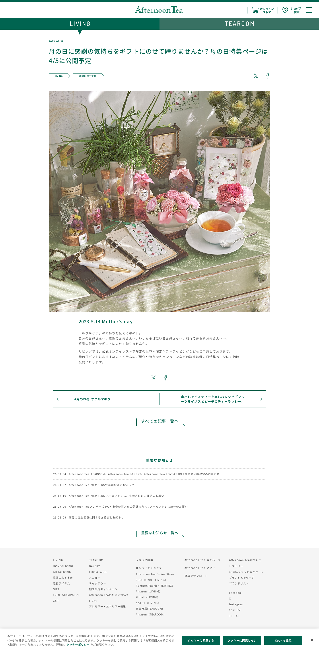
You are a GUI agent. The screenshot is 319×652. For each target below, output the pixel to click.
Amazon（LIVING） (149, 591)
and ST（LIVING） (148, 603)
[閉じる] (312, 640)
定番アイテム (61, 583)
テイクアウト (97, 583)
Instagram (236, 604)
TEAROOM (96, 560)
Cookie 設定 (283, 640)
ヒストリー (236, 566)
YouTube (235, 610)
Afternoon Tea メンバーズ (203, 560)
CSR (55, 600)
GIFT (56, 589)
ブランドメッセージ (242, 577)
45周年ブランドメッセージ (246, 572)
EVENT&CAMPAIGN (66, 595)
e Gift (93, 600)
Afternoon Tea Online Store (155, 574)
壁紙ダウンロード (196, 576)
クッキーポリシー (77, 644)
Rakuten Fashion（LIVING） (155, 585)
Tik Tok (234, 615)
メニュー (94, 577)
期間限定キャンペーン (103, 589)
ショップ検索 (144, 560)
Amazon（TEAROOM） (151, 614)
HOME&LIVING (63, 566)
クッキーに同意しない (242, 640)
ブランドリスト (239, 583)
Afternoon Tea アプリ (200, 568)
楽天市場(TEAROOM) (149, 608)
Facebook (236, 592)
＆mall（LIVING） (148, 597)
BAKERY (94, 566)
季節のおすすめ (63, 577)
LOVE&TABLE (98, 572)
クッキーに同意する (201, 640)
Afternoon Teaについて (245, 560)
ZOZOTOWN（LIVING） (151, 580)
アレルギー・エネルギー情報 (107, 606)
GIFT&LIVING (62, 572)
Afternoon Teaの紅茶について (109, 595)
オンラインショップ (149, 568)
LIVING (58, 560)
